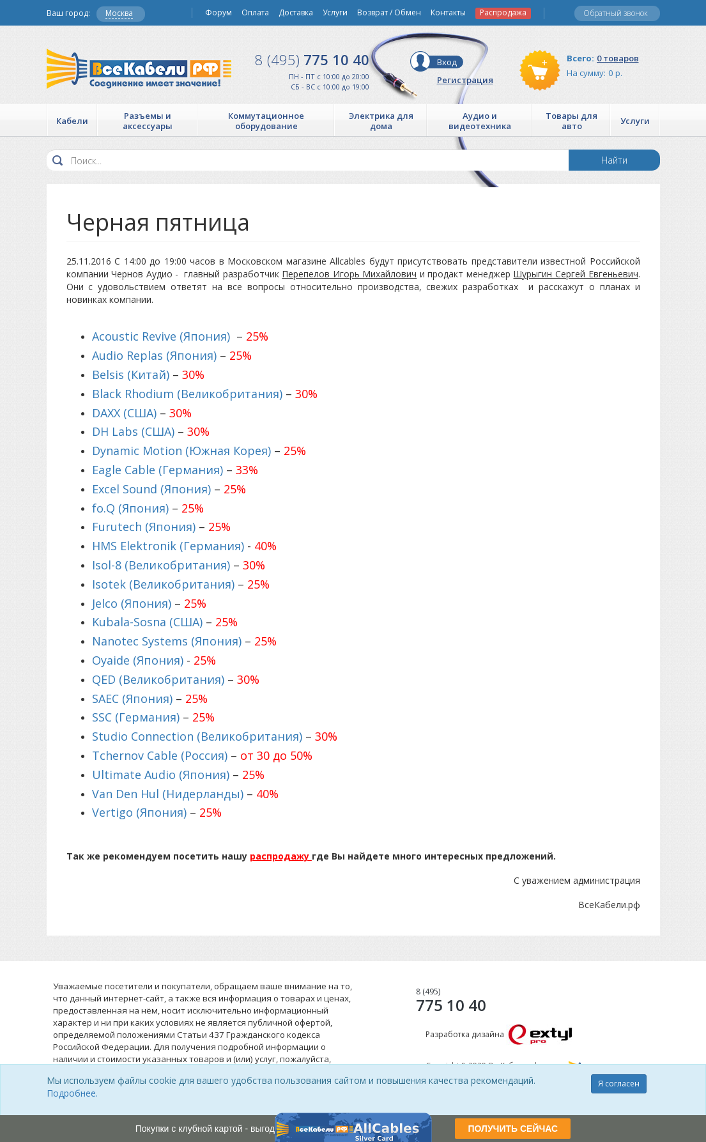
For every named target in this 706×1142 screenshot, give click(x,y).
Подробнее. (72, 1093)
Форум (218, 13)
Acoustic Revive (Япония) (161, 336)
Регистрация (465, 80)
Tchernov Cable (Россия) (159, 755)
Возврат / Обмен (389, 13)
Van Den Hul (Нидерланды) (167, 793)
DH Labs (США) (133, 431)
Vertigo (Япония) (139, 812)
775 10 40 (312, 59)
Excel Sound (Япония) (151, 489)
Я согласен (619, 1083)
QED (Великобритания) (158, 679)
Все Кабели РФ (139, 69)
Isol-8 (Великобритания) (161, 565)
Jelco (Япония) (131, 603)
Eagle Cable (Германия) (157, 469)
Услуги (335, 13)
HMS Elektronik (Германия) (168, 545)
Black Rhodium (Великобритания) (187, 393)
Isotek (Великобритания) (163, 584)
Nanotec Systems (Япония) (167, 641)
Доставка (296, 13)
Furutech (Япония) (144, 526)
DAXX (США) (124, 413)
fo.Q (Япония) (130, 508)
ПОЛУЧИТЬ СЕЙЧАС (513, 1128)
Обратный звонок (615, 13)
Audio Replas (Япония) (154, 355)
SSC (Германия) (136, 717)
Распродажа (503, 13)
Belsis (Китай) (130, 374)
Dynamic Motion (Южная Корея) (181, 450)
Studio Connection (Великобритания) (197, 736)
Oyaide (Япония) (137, 660)
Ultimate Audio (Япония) (160, 774)
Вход (447, 62)
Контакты (448, 13)
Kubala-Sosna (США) (147, 621)
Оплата (255, 13)
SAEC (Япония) (132, 698)
